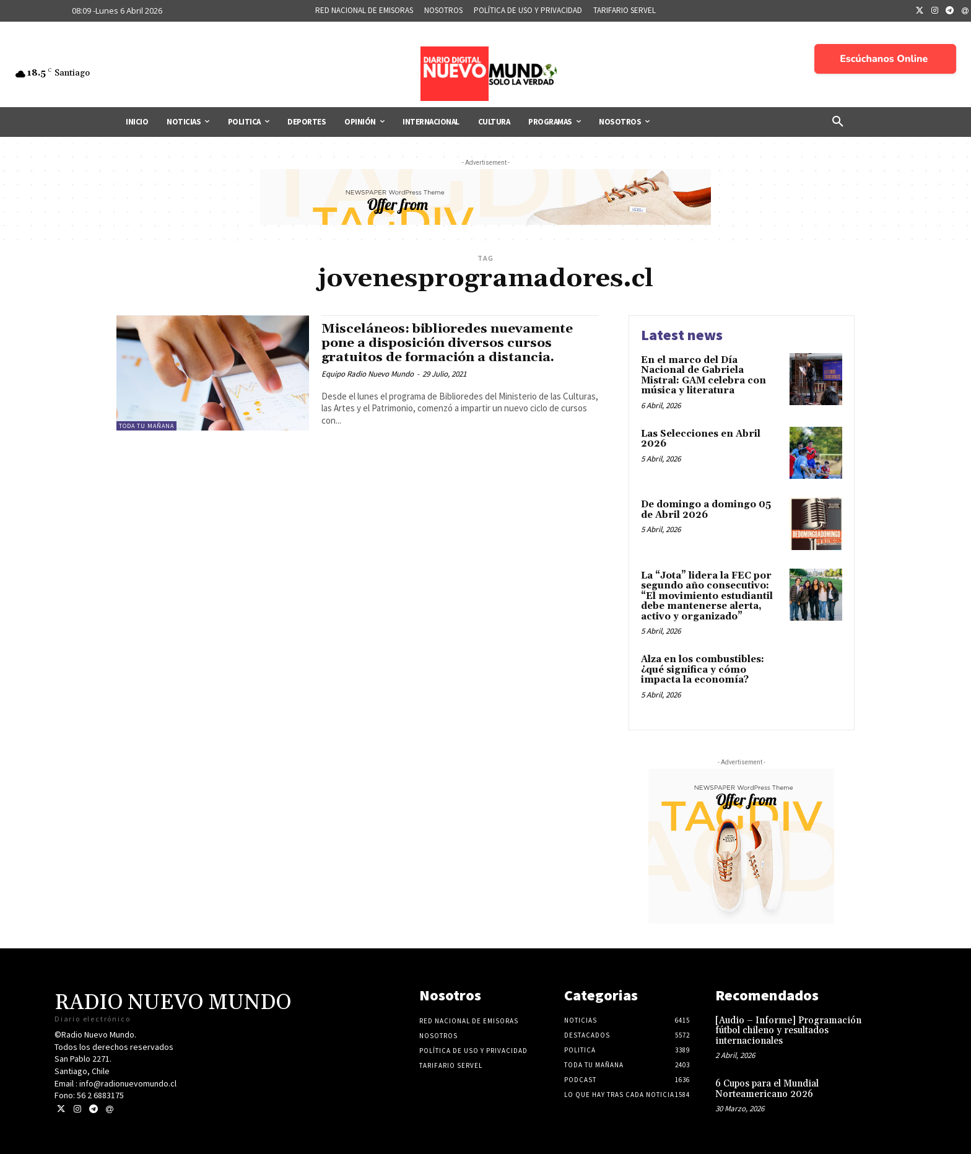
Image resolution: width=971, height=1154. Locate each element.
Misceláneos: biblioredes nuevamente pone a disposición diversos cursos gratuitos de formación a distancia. (449, 343)
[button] (838, 122)
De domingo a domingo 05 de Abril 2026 (706, 510)
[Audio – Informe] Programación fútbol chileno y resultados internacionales (788, 1031)
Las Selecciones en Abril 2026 (700, 439)
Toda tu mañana (146, 426)
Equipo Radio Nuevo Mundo (367, 374)
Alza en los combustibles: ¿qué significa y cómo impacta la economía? (702, 669)
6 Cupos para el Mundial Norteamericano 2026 (767, 1089)
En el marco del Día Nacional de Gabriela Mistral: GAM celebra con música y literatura (703, 375)
